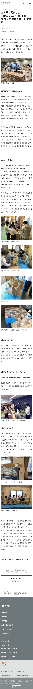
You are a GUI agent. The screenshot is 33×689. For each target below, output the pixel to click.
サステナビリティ (5, 593)
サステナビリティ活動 (9, 593)
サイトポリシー (21, 671)
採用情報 (4, 633)
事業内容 (4, 616)
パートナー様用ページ (23, 675)
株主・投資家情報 (7, 625)
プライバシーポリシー (7, 671)
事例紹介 (4, 621)
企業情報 (4, 612)
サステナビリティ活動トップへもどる (17, 559)
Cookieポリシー (5, 675)
